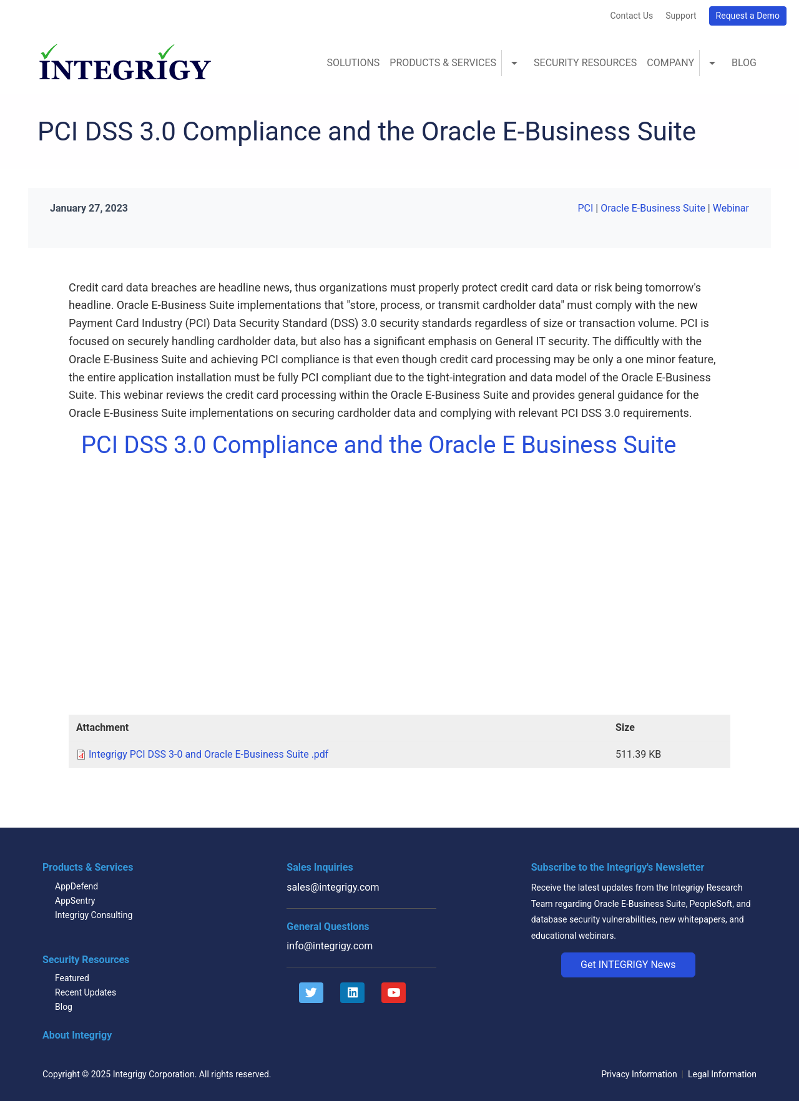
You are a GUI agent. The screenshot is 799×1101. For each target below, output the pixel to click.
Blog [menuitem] (744, 63)
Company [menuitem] (670, 63)
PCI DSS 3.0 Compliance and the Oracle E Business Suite (379, 445)
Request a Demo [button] (748, 16)
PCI (585, 208)
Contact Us (631, 16)
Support (680, 16)
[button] (628, 964)
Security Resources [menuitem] (585, 63)
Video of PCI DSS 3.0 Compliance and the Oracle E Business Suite (281, 586)
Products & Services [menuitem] (443, 63)
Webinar (731, 208)
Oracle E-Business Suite (652, 208)
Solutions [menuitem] (353, 63)
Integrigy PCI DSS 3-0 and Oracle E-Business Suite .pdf (208, 754)
